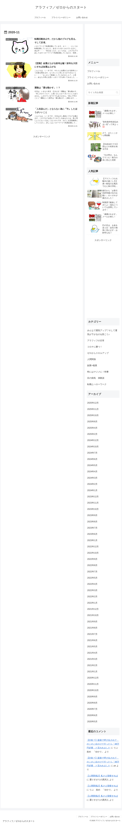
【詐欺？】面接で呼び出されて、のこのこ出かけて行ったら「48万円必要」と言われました (103, 744)
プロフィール (93, 71)
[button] (117, 92)
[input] (103, 92)
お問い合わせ (93, 83)
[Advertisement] (41, 155)
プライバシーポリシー (98, 77)
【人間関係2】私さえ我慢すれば (102, 776)
